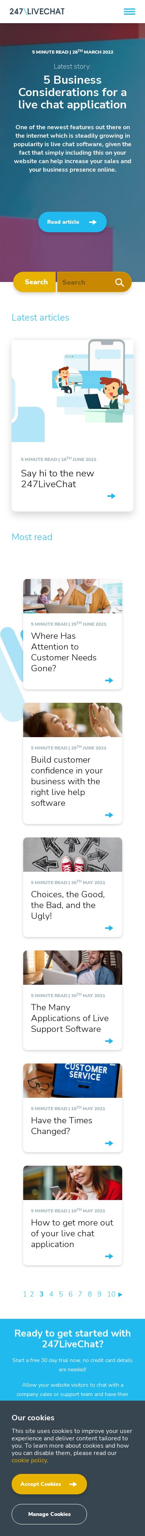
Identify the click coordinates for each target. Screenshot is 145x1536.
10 (111, 1294)
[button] (129, 11)
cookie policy (29, 1460)
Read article (63, 222)
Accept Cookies (40, 1484)
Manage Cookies (49, 1514)
